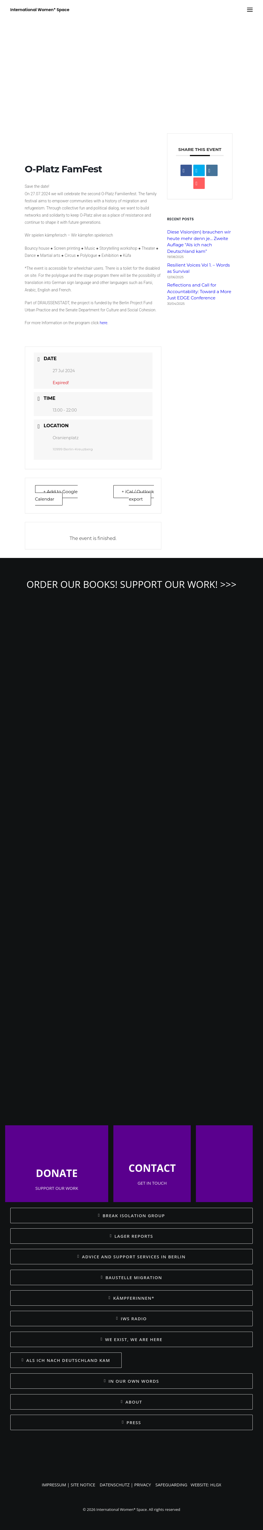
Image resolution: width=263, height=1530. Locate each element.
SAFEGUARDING (171, 1484)
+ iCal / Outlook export (138, 495)
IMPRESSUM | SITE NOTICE (68, 1484)
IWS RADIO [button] (131, 1318)
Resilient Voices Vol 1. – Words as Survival (198, 268)
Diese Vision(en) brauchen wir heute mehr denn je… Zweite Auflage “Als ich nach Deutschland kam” (199, 241)
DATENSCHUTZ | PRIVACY (125, 1484)
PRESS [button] (131, 1422)
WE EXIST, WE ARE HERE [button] (131, 1339)
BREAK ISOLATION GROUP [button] (131, 1215)
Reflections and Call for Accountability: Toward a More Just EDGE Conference (199, 291)
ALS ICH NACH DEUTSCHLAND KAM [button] (66, 1360)
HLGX (215, 1484)
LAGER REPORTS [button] (131, 1236)
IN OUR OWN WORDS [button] (131, 1381)
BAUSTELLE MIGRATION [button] (131, 1277)
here (103, 322)
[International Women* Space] (39, 10)
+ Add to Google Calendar (56, 495)
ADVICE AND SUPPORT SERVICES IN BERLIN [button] (131, 1256)
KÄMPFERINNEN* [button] (131, 1298)
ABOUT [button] (131, 1402)
